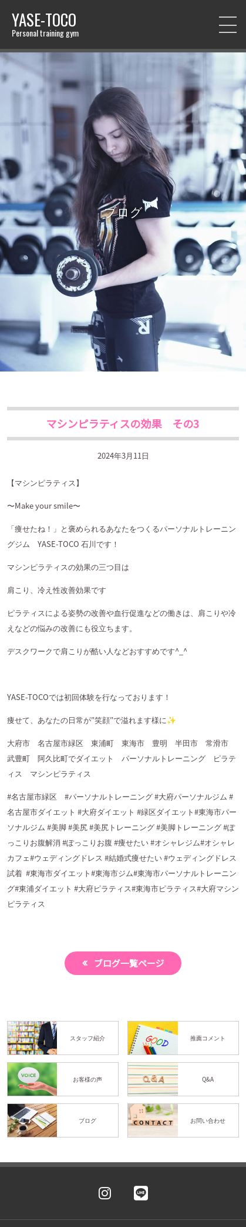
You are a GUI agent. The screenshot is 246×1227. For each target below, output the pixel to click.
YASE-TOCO (45, 24)
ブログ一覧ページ (129, 963)
